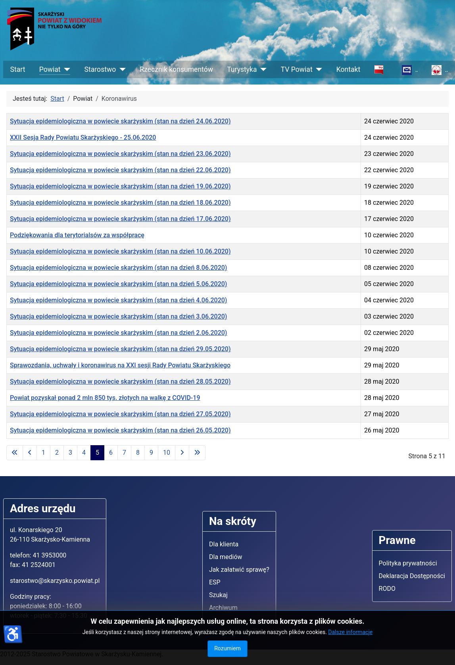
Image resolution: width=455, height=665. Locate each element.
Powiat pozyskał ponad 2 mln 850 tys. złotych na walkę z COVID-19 (105, 398)
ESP (215, 582)
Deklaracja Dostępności (412, 576)
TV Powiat (297, 69)
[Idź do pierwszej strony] (14, 452)
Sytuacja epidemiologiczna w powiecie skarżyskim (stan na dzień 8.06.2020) (118, 267)
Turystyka (242, 69)
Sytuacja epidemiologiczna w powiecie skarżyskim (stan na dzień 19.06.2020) (120, 186)
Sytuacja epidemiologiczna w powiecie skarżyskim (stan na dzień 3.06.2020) (118, 316)
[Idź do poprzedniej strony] (30, 452)
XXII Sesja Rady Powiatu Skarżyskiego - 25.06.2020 (83, 137)
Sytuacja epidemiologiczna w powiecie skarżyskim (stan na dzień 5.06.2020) (118, 284)
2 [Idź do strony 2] (57, 452)
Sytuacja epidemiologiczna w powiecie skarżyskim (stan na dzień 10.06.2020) (120, 251)
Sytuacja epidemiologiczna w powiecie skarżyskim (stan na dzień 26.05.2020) (120, 430)
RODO (387, 588)
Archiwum (223, 607)
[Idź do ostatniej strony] (197, 452)
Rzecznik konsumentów (176, 69)
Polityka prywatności (408, 563)
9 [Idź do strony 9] (151, 452)
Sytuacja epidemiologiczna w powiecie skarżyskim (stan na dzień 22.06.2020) (120, 170)
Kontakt (348, 69)
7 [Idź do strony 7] (124, 452)
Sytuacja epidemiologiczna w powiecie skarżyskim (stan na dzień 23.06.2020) (120, 154)
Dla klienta (223, 544)
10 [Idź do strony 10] (166, 452)
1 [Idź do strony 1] (43, 452)
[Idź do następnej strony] (182, 452)
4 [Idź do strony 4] (84, 452)
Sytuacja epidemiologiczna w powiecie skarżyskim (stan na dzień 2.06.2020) (118, 332)
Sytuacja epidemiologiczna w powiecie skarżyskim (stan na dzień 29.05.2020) (120, 349)
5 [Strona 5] (97, 452)
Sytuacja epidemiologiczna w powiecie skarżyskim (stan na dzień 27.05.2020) (120, 414)
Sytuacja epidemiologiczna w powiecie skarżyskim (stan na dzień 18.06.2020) (120, 202)
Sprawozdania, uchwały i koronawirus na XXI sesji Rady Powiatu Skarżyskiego (120, 365)
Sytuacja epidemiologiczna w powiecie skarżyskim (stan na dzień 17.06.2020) (120, 219)
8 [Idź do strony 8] (138, 452)
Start (17, 69)
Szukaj (218, 595)
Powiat (50, 69)
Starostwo (100, 69)
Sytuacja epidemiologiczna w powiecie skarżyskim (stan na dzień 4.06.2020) (118, 300)
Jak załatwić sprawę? (239, 569)
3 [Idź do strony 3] (70, 452)
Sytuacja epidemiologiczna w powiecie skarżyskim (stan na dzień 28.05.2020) (120, 381)
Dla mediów (225, 557)
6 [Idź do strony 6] (111, 452)
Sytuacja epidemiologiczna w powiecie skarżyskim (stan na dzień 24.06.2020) (120, 121)
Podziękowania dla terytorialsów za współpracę (77, 235)
